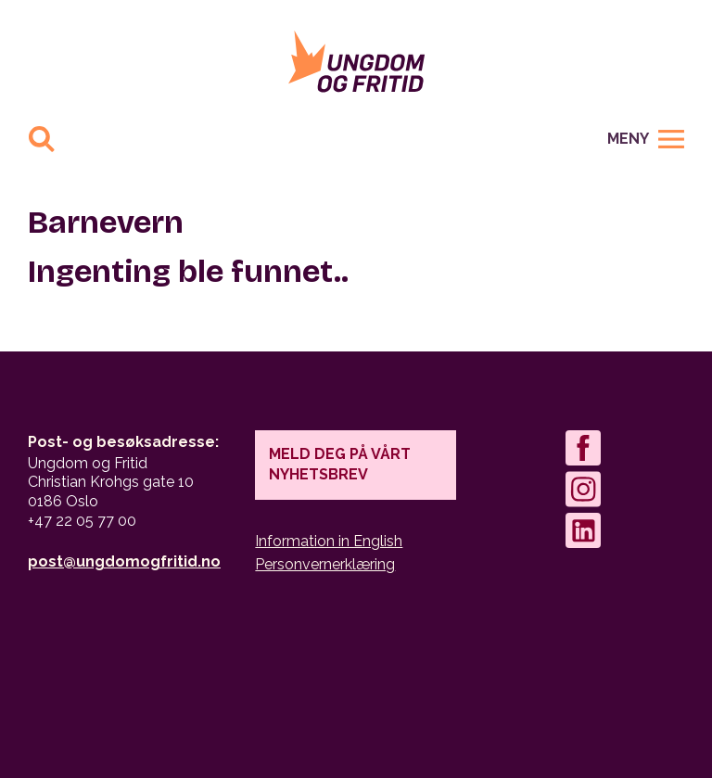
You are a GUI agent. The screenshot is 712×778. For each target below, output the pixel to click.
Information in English (328, 541)
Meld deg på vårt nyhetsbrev (340, 464)
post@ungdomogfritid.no (124, 561)
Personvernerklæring (325, 564)
